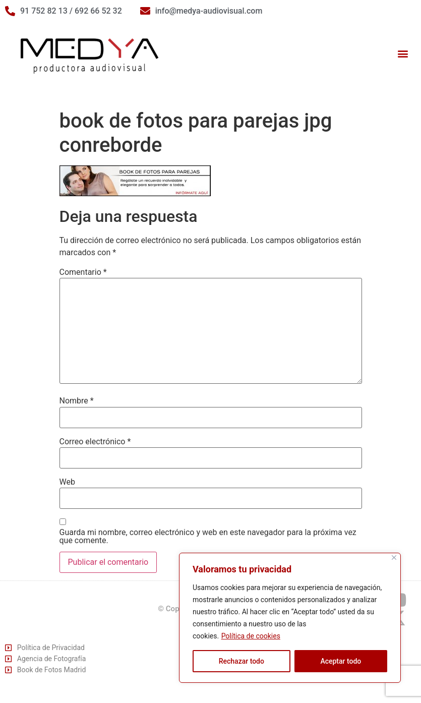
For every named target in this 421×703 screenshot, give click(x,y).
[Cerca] (394, 557)
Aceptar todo (340, 661)
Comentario (83, 272)
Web (67, 482)
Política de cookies (250, 636)
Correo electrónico (95, 442)
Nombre (76, 401)
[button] (402, 53)
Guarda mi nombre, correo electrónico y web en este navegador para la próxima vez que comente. (207, 537)
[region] (290, 618)
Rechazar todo (241, 661)
